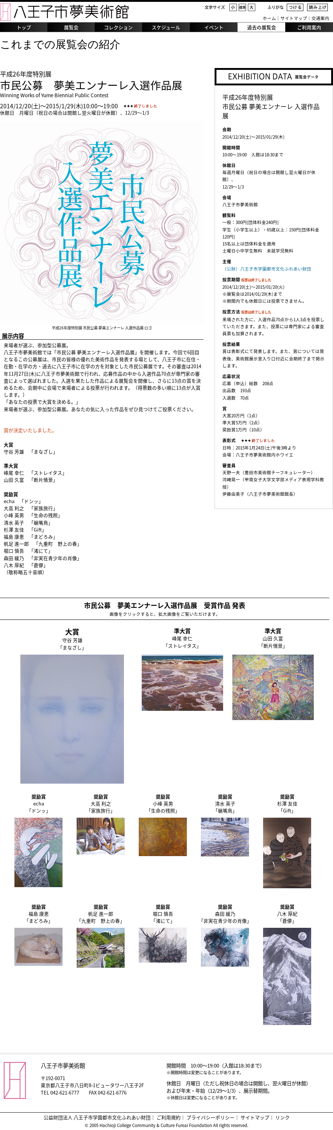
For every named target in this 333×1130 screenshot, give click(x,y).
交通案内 (320, 18)
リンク (282, 1117)
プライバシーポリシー (210, 1117)
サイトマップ (293, 18)
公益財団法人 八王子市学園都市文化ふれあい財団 (97, 1117)
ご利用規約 (169, 1117)
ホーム (269, 18)
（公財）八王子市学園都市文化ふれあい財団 (266, 269)
